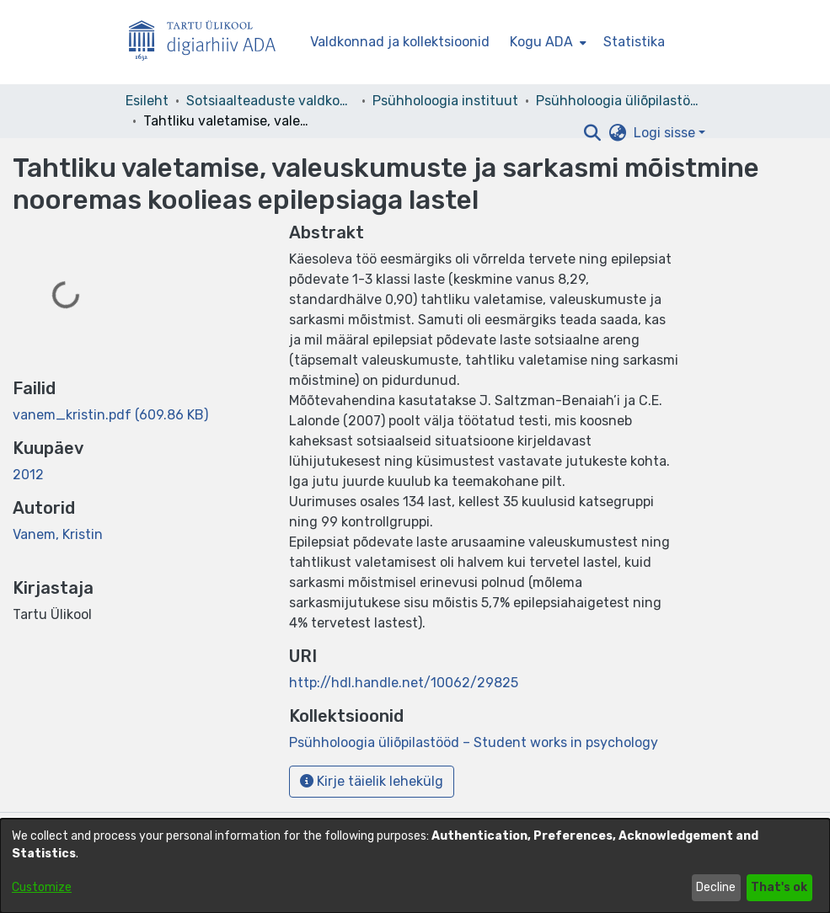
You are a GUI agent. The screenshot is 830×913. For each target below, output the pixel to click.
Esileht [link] (147, 101)
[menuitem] (546, 42)
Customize (42, 887)
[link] (110, 415)
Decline (716, 887)
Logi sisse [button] (666, 133)
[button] (592, 133)
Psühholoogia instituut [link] (445, 101)
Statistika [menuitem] (634, 42)
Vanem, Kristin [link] (58, 534)
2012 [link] (28, 475)
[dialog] (415, 866)
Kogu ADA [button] (541, 42)
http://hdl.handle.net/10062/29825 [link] (403, 683)
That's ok (779, 887)
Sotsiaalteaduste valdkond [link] (270, 101)
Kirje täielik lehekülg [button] (371, 781)
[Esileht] (209, 42)
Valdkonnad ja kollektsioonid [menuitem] (400, 42)
